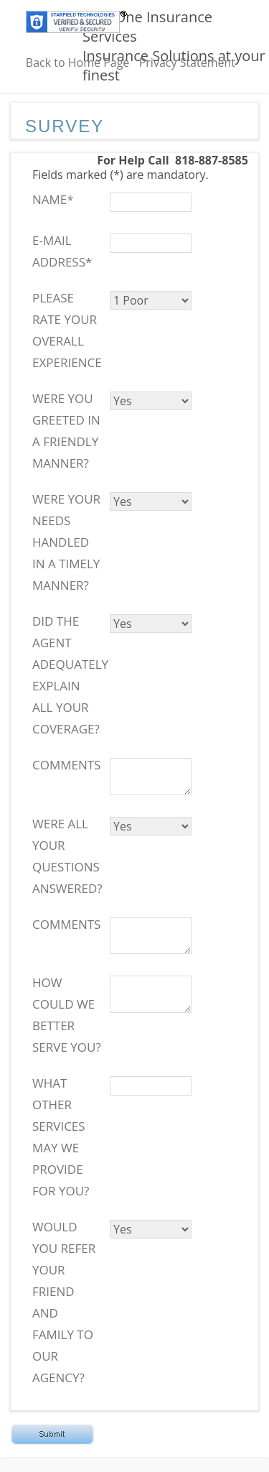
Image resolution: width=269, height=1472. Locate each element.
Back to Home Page (78, 62)
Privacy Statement (187, 62)
